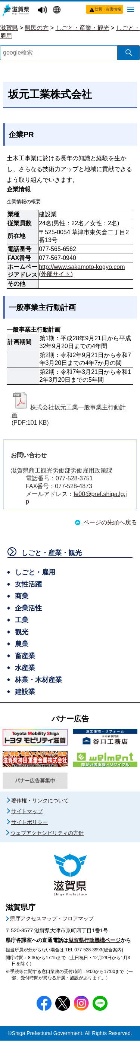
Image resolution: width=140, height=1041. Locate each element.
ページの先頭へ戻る (110, 523)
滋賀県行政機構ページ (94, 941)
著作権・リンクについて (40, 801)
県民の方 (37, 28)
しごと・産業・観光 (82, 28)
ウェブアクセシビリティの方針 (47, 833)
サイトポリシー (29, 822)
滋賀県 (9, 28)
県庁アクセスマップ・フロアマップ (52, 919)
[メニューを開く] (130, 8)
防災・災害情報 (108, 9)
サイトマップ (27, 812)
